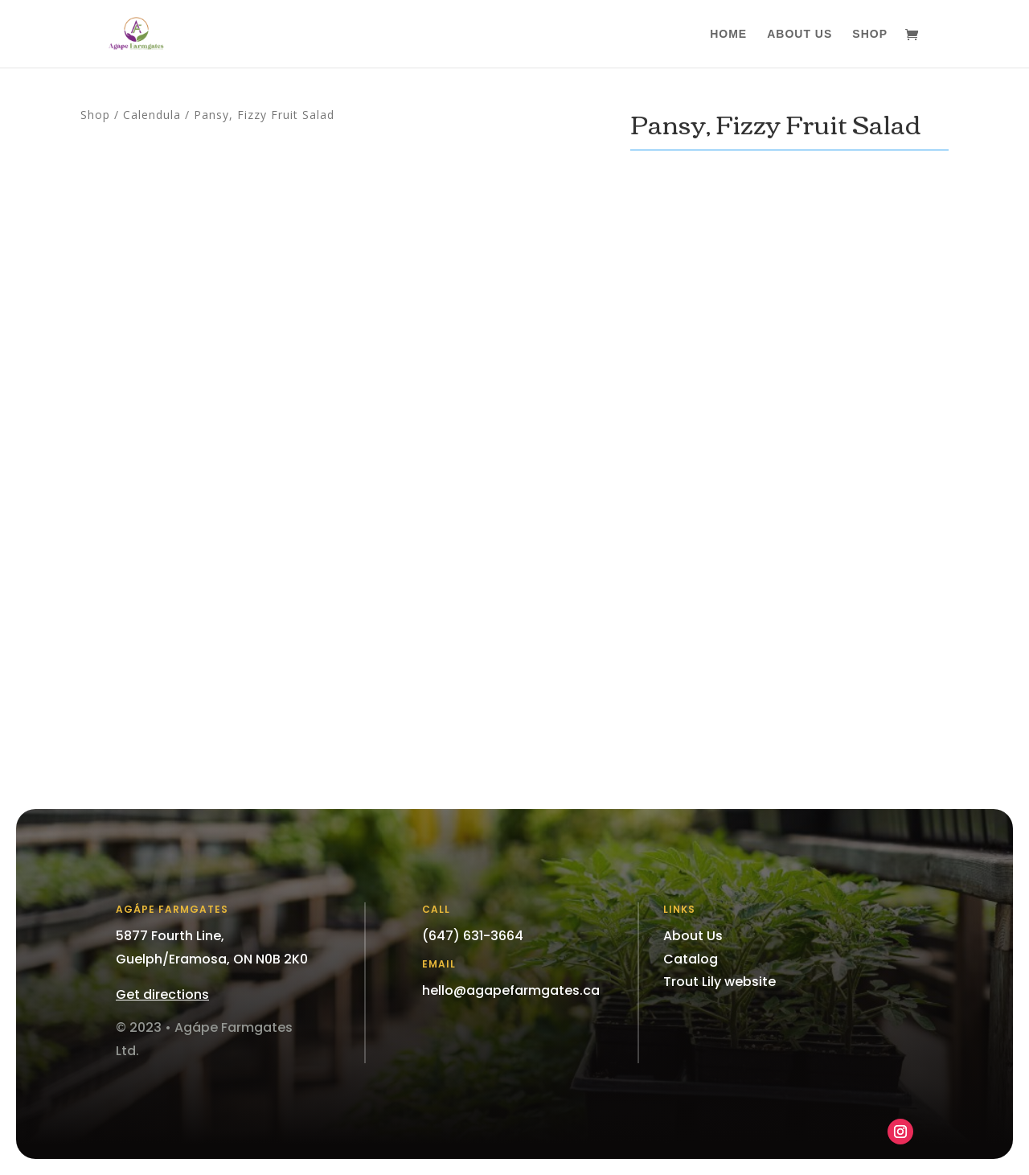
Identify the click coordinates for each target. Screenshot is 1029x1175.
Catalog (690, 959)
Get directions (162, 994)
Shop (870, 34)
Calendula (152, 114)
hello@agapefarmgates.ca (511, 990)
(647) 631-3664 (472, 935)
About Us (799, 34)
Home (728, 34)
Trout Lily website (719, 981)
